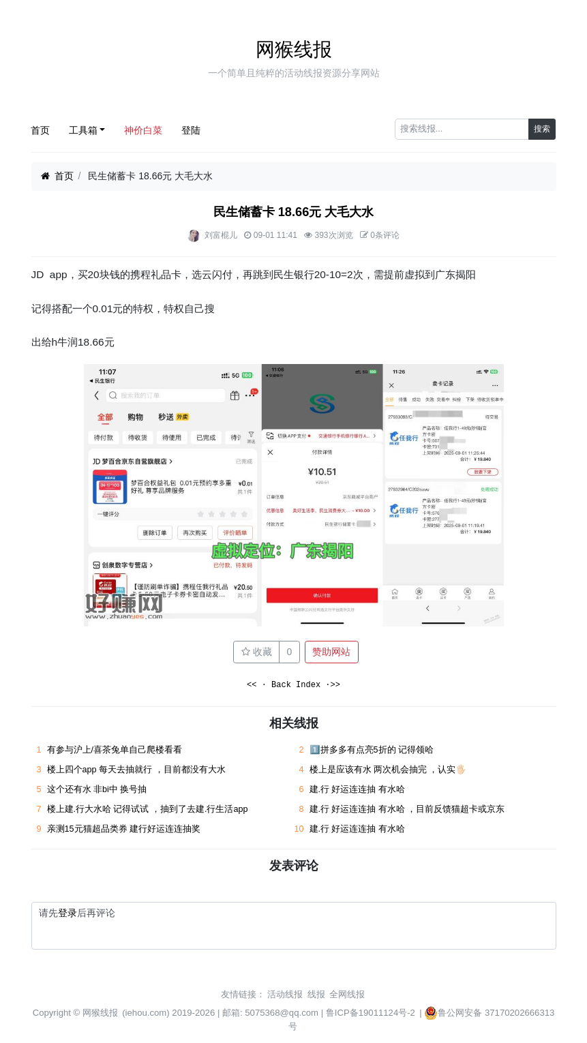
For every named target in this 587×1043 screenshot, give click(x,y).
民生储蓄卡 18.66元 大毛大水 (293, 212)
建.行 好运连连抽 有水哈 (358, 789)
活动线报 (285, 994)
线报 (316, 994)
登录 (67, 912)
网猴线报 (294, 49)
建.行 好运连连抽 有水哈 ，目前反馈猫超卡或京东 (407, 809)
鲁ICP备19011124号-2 (370, 1013)
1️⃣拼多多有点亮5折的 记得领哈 (372, 750)
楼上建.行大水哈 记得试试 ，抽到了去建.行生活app (147, 809)
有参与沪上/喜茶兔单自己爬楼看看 (115, 750)
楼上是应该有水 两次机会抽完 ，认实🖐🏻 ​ (390, 769)
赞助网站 (331, 651)
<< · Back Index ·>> (293, 685)
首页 (40, 130)
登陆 (190, 130)
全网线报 (347, 994)
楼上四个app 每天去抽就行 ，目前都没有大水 (136, 769)
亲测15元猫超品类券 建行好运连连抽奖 (125, 829)
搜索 (542, 129)
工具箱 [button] (83, 130)
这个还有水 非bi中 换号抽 (97, 789)
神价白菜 (143, 130)
